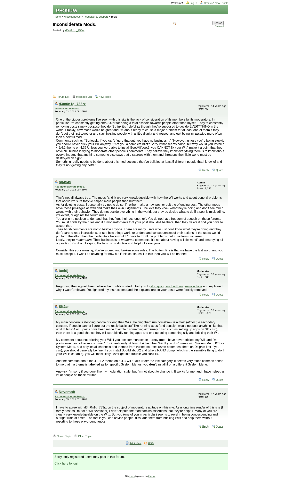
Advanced (219, 26)
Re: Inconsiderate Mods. (70, 186)
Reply (205, 170)
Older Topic (85, 436)
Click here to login (66, 463)
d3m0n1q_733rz (74, 30)
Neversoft (67, 392)
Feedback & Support (96, 16)
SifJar (64, 307)
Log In (193, 3)
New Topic (105, 96)
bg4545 (65, 182)
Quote (219, 170)
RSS (151, 443)
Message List (84, 96)
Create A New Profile (216, 3)
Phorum (151, 476)
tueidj (63, 271)
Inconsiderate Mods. (67, 108)
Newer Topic (64, 436)
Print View (135, 443)
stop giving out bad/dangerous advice (176, 286)
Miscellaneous (72, 16)
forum (132, 476)
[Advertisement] (138, 61)
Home (57, 16)
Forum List (63, 96)
